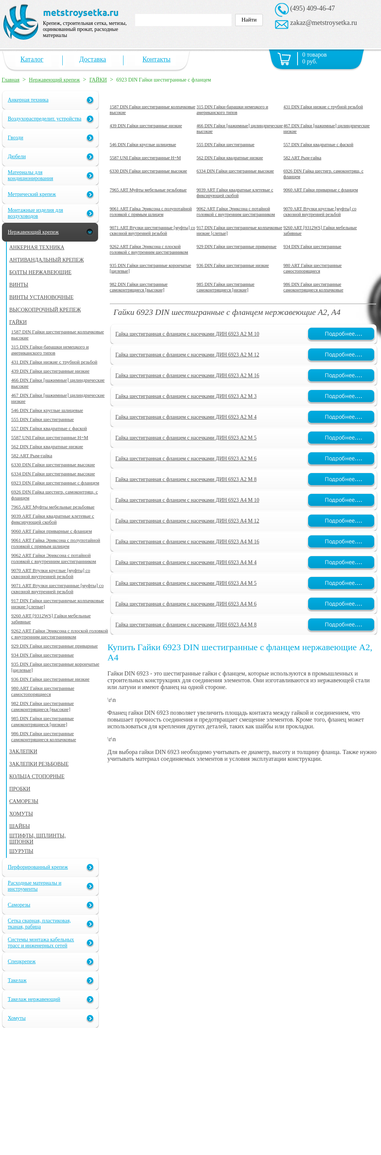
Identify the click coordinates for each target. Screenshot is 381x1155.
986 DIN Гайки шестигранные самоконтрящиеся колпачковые (314, 287)
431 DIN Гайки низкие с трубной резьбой (323, 106)
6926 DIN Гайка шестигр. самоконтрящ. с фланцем (324, 173)
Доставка (92, 59)
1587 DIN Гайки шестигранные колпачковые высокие (153, 109)
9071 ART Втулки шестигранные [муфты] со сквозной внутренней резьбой (152, 230)
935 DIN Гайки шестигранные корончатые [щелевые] (150, 268)
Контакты (156, 59)
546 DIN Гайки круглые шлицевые (143, 144)
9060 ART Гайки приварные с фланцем (321, 190)
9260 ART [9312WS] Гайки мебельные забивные (320, 230)
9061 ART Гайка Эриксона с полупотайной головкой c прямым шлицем (151, 211)
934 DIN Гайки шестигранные (312, 246)
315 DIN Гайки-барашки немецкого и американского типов (232, 109)
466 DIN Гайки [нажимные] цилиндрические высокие (240, 128)
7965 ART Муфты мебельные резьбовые (148, 190)
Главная (11, 80)
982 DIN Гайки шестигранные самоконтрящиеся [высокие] (139, 287)
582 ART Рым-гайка (302, 157)
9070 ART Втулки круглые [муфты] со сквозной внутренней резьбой (320, 211)
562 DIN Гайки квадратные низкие (230, 157)
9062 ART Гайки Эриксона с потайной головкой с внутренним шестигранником (236, 211)
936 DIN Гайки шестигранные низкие (233, 265)
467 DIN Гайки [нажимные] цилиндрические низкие (327, 128)
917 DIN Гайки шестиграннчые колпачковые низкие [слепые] (239, 230)
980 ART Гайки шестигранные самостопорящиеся (313, 268)
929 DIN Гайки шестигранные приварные (237, 246)
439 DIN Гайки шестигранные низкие (146, 125)
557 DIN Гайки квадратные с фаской (318, 144)
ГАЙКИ (98, 80)
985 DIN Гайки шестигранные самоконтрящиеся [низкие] (226, 287)
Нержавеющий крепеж (54, 80)
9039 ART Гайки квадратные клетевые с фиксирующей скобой (235, 192)
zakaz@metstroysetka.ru (323, 22)
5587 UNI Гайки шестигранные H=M (145, 157)
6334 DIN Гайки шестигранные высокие (235, 171)
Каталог (31, 59)
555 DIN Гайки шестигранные (226, 144)
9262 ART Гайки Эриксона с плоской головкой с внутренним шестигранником (149, 249)
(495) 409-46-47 (312, 8)
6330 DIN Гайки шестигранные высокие (148, 171)
